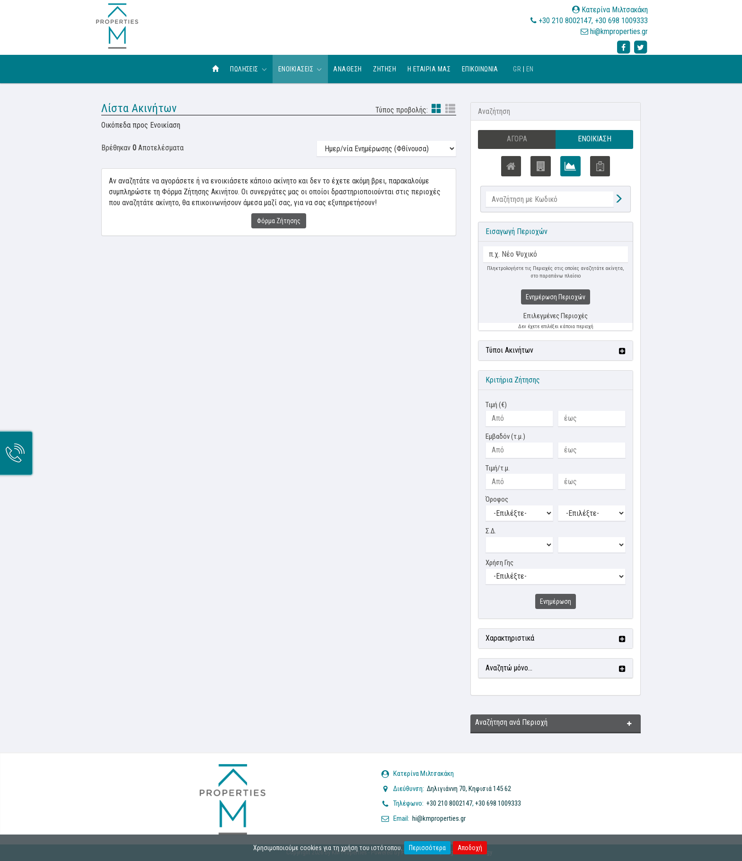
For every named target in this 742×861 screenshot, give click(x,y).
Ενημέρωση (555, 601)
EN (530, 69)
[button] (555, 350)
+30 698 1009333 (621, 20)
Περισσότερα (427, 848)
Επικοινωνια (480, 69)
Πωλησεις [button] (248, 69)
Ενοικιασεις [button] (300, 69)
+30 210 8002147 (565, 20)
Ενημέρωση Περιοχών (555, 297)
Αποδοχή (470, 848)
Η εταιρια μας (428, 69)
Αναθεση (347, 69)
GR (517, 69)
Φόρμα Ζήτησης (278, 221)
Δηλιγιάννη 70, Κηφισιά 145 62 (469, 788)
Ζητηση (384, 69)
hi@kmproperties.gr (619, 31)
